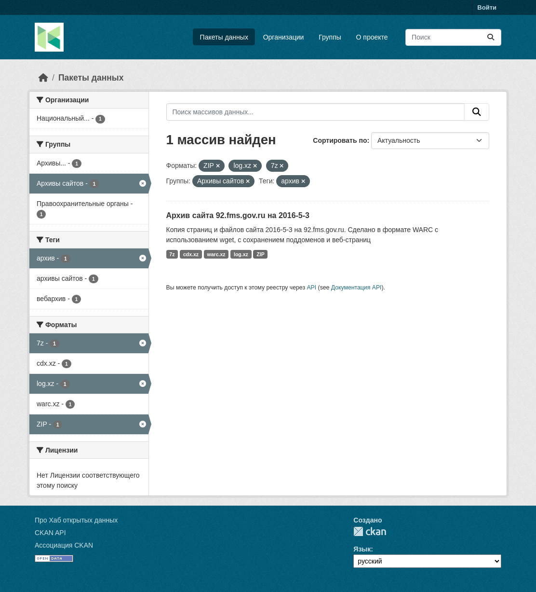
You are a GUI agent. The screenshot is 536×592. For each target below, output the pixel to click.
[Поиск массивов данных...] (453, 37)
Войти (486, 7)
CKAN (369, 531)
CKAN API (50, 533)
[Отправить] (490, 37)
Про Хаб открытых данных (76, 520)
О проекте (372, 37)
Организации (283, 37)
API (311, 287)
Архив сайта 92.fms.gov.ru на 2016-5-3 (237, 215)
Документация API (356, 287)
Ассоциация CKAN (64, 545)
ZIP (260, 254)
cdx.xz (191, 254)
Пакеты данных (224, 37)
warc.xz (216, 254)
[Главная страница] (43, 78)
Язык (362, 549)
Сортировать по (340, 140)
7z (171, 254)
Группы (330, 37)
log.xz (241, 254)
